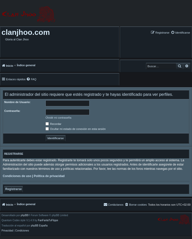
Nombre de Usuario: (17, 102)
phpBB (24, 215)
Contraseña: (12, 110)
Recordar (53, 123)
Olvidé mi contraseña (58, 117)
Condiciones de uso (17, 176)
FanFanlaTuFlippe (48, 220)
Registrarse (13, 189)
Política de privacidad (49, 176)
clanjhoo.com (26, 32)
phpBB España (39, 225)
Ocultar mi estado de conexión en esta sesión (76, 128)
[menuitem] (180, 32)
